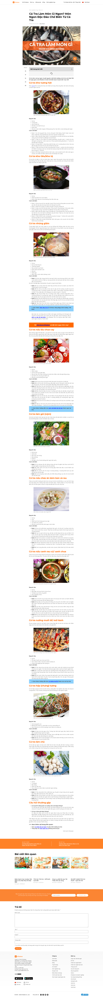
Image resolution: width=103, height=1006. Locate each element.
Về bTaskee (25, 2)
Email (16, 934)
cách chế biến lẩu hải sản (55, 408)
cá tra (33, 85)
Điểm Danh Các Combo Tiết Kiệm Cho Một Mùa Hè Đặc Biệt (23, 880)
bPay (43, 2)
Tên (16, 929)
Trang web (17, 940)
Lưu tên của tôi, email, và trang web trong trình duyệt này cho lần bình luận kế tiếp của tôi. (40, 945)
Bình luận (17, 912)
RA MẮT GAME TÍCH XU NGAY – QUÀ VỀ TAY (78, 879)
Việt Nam (87, 2)
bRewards (38, 2)
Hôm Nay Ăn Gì (44, 307)
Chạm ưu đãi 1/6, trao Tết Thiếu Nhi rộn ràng (59, 879)
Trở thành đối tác (68, 2)
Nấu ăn (41, 10)
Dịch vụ (32, 2)
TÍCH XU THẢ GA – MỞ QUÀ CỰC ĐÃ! (41, 879)
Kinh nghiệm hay (51, 2)
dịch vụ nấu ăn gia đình (39, 317)
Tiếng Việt (78, 2)
